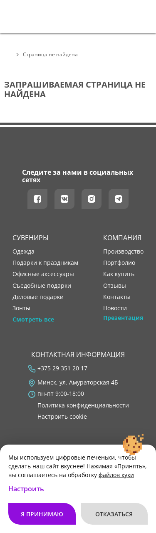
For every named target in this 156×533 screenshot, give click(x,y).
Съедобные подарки (41, 285)
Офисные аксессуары (43, 274)
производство (123, 251)
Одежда (23, 251)
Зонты (21, 308)
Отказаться (114, 514)
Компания (122, 237)
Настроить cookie (62, 416)
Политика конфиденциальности (83, 405)
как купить (118, 274)
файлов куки (116, 475)
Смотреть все (33, 319)
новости (115, 308)
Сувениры (30, 237)
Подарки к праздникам (45, 262)
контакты (117, 297)
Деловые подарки (38, 297)
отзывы (114, 285)
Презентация (123, 317)
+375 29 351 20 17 (62, 368)
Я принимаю (42, 514)
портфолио (119, 262)
